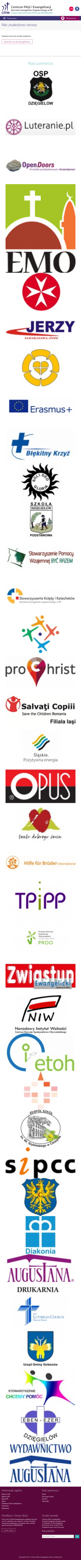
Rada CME (5, 1499)
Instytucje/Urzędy (48, 1497)
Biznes (44, 1494)
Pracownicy (5, 1506)
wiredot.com (58, 1557)
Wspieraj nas (70, 18)
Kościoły (44, 1499)
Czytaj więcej (8, 1530)
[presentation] (54, 1542)
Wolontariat (5, 1508)
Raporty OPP (6, 1497)
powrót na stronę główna (17, 41)
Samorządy (45, 1501)
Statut (4, 1501)
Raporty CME (6, 1494)
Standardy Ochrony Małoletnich (11, 1503)
